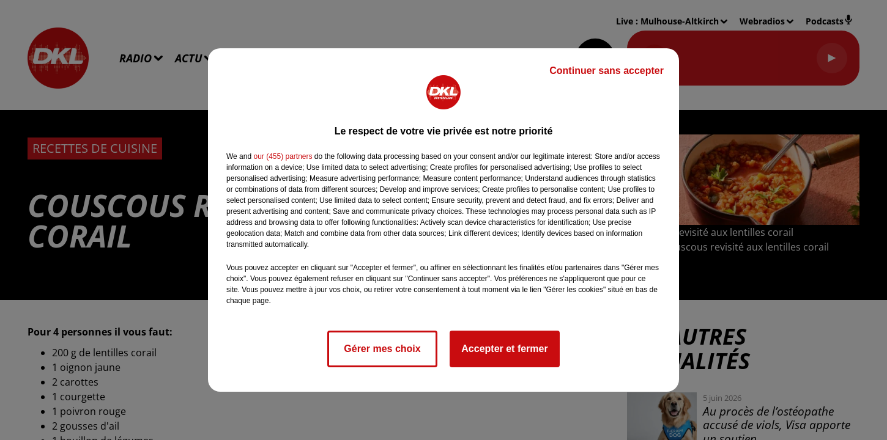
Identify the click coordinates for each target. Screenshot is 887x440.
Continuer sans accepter (606, 70)
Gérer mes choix (382, 348)
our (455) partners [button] (282, 156)
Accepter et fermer (504, 348)
